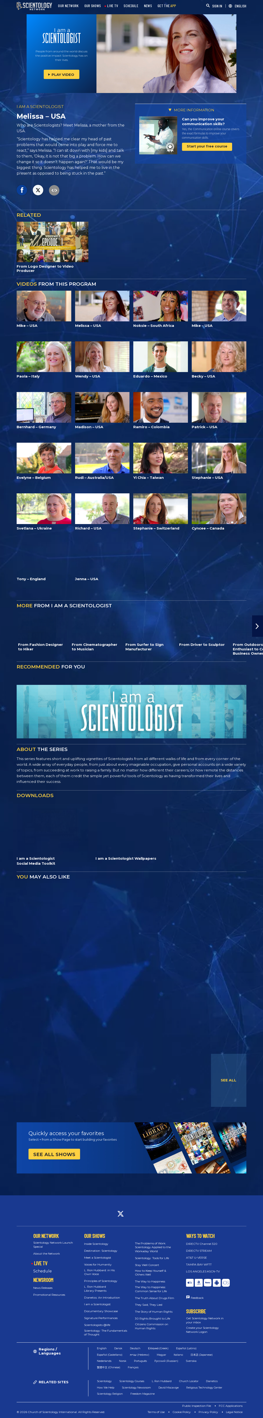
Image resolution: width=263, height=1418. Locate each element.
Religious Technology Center (204, 1387)
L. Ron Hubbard (162, 1381)
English (102, 1348)
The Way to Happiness (150, 1281)
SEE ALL (228, 1080)
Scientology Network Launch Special (53, 1244)
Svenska (191, 1361)
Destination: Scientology (100, 1250)
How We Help (105, 1387)
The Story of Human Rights (153, 1311)
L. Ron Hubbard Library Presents (95, 1288)
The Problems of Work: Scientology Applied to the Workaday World (153, 1247)
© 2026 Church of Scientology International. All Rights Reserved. (61, 1412)
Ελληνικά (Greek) (158, 1348)
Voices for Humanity (98, 1264)
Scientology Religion (110, 1393)
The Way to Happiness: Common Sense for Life (151, 1289)
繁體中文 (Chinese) (108, 1367)
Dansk (118, 1348)
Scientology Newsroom (136, 1387)
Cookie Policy (181, 1412)
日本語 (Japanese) (202, 1354)
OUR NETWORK (68, 6)
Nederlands (104, 1361)
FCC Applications (231, 1406)
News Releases (43, 1288)
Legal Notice (234, 1412)
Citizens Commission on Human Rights (151, 1326)
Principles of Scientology (100, 1281)
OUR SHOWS (92, 6)
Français (133, 1367)
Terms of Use (156, 1412)
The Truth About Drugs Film (154, 1298)
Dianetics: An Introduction (102, 1297)
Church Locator (188, 1381)
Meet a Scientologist (97, 1257)
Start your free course (207, 146)
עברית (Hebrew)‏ (139, 1354)
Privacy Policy (208, 1412)
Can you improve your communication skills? (203, 121)
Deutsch (135, 1348)
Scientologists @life (97, 1325)
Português (140, 1361)
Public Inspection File (196, 1406)
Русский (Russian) (166, 1361)
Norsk (122, 1361)
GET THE (167, 6)
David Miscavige (168, 1387)
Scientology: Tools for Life (152, 1258)
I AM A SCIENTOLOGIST (40, 106)
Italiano (178, 1354)
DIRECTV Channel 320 (201, 1244)
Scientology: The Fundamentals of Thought (105, 1332)
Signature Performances (101, 1318)
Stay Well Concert (147, 1265)
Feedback (197, 1298)
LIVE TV (112, 6)
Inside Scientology (96, 1244)
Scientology (104, 1381)
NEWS (148, 6)
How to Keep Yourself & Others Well (150, 1272)
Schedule (42, 1271)
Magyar (161, 1354)
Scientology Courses (131, 1381)
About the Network (46, 1253)
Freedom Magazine (142, 1393)
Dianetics (212, 1381)
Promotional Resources (49, 1294)
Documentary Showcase (101, 1311)
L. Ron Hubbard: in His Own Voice (99, 1272)
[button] (257, 626)
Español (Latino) (186, 1348)
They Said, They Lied (148, 1304)
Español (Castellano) (109, 1354)
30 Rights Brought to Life (152, 1318)
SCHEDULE (131, 6)
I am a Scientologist (97, 1304)
